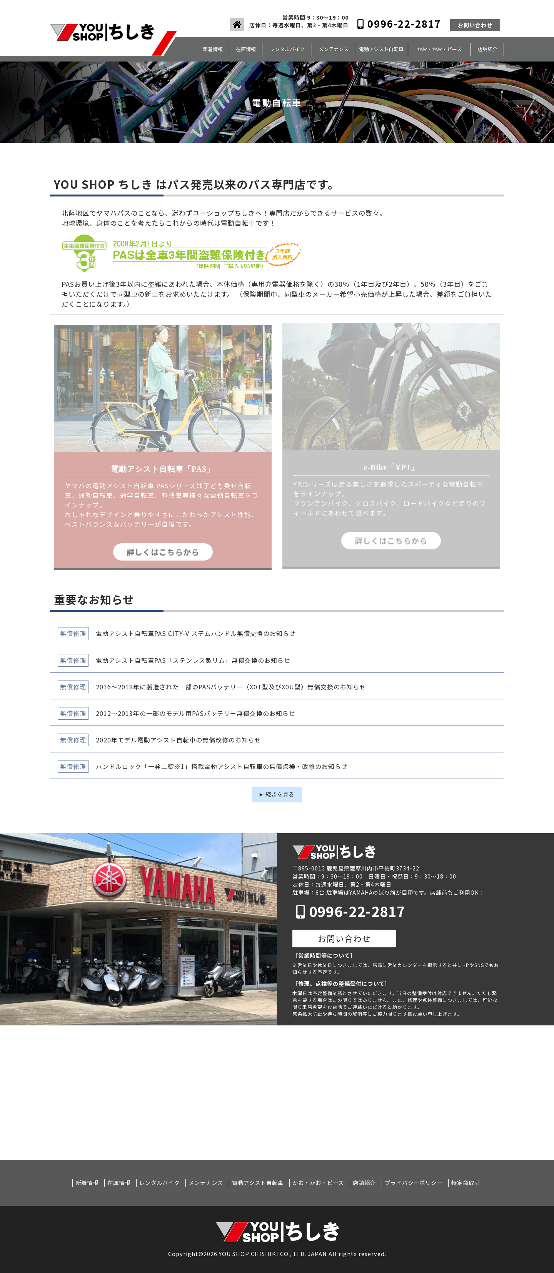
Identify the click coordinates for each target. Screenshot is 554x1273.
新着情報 (213, 49)
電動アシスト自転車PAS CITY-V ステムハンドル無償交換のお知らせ (196, 633)
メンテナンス (334, 49)
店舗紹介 (487, 49)
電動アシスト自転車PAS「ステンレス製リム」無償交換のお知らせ (193, 660)
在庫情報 (246, 49)
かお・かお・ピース (439, 49)
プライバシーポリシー (413, 1182)
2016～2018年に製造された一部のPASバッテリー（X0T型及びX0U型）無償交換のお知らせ (231, 686)
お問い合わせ (475, 25)
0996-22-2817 (399, 23)
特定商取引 (465, 1182)
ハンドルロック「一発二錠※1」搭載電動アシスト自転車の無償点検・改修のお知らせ (222, 766)
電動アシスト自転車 (381, 49)
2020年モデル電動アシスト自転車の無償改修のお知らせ (178, 739)
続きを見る (279, 794)
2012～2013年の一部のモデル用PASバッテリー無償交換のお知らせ (195, 713)
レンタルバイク (287, 49)
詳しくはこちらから (163, 547)
